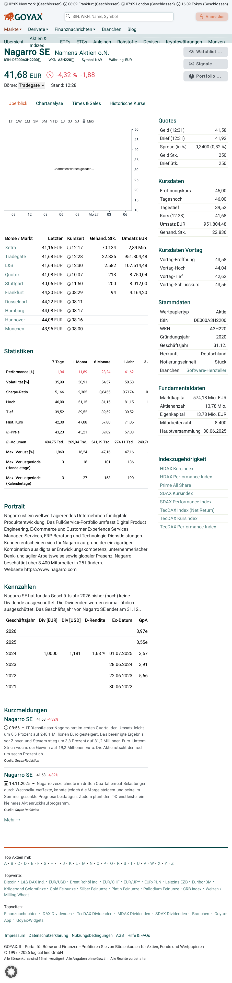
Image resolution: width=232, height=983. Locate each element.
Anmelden (210, 16)
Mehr (12, 819)
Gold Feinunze (63, 889)
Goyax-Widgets (29, 920)
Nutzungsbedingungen (92, 935)
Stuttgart (14, 283)
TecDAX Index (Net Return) (187, 510)
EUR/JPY (132, 882)
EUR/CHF (111, 882)
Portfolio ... (207, 72)
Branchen (111, 29)
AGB (120, 935)
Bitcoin (10, 882)
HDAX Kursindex (176, 468)
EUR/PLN (152, 882)
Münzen (216, 42)
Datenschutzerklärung (48, 935)
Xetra (10, 247)
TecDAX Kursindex (179, 518)
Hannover (15, 319)
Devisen (151, 42)
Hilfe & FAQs (138, 935)
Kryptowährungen (184, 42)
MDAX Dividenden (134, 914)
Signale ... (206, 62)
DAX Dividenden (57, 914)
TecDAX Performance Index (188, 527)
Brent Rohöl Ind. (84, 882)
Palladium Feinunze (161, 889)
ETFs (65, 42)
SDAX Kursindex (176, 493)
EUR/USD (57, 882)
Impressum (15, 935)
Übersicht (14, 41)
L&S (9, 265)
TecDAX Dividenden (94, 914)
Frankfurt (14, 292)
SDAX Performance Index (186, 502)
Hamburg (14, 310)
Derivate (36, 29)
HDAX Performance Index (186, 477)
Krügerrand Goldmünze (25, 889)
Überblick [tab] (17, 103)
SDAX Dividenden (171, 914)
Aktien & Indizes (38, 42)
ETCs (81, 42)
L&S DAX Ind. (33, 882)
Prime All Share (175, 485)
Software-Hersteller (206, 370)
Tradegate (15, 256)
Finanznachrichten (73, 29)
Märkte (11, 29)
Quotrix (12, 274)
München (14, 329)
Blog (131, 29)
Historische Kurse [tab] (127, 103)
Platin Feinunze (125, 889)
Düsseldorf (16, 301)
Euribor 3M (202, 882)
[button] (11, 972)
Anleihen (102, 42)
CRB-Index (192, 889)
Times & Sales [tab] (86, 103)
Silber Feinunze (93, 889)
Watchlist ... (208, 51)
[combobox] (117, 16)
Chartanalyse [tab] (49, 103)
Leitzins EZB (176, 882)
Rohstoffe (127, 42)
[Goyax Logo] (23, 17)
